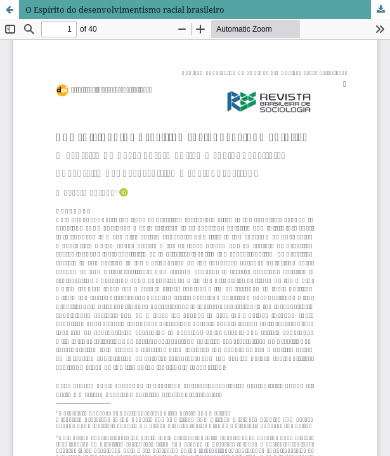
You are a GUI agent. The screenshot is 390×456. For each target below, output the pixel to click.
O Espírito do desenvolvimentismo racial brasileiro (124, 9)
